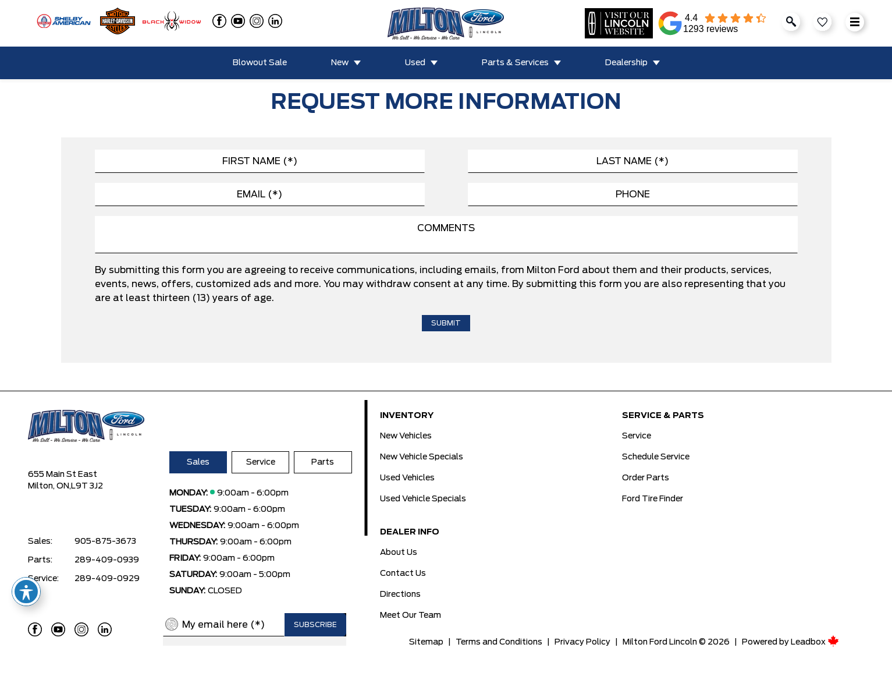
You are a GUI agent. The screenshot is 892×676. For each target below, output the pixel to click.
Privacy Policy (582, 642)
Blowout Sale (260, 63)
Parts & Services (515, 63)
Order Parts (645, 478)
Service (260, 462)
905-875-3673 (105, 541)
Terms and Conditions (499, 642)
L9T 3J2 (87, 486)
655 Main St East (62, 474)
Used (415, 63)
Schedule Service (656, 457)
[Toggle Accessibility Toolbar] (26, 592)
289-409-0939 (106, 560)
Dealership (626, 63)
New (340, 63)
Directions (400, 594)
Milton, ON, (49, 486)
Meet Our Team (410, 615)
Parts (322, 462)
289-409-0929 (107, 579)
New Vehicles (406, 436)
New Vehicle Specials (421, 457)
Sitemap (426, 642)
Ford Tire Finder (652, 499)
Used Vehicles (407, 478)
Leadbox (815, 642)
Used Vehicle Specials (423, 499)
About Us (398, 552)
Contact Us (403, 573)
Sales (198, 462)
